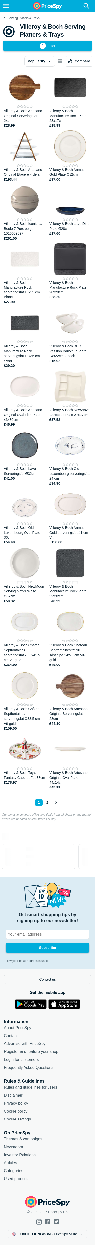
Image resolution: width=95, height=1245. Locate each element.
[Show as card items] (60, 61)
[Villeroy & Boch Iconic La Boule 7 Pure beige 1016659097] (25, 212)
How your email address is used (27, 961)
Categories (13, 1171)
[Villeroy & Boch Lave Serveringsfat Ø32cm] (25, 457)
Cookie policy (15, 1111)
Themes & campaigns (23, 1139)
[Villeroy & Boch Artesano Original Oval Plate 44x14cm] (70, 761)
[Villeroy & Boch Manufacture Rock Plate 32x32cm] (70, 575)
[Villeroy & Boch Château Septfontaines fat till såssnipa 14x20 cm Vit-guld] (70, 636)
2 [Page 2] (47, 802)
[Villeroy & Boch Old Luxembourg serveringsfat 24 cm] (70, 457)
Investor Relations (20, 1155)
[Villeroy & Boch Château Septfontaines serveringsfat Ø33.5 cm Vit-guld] (25, 700)
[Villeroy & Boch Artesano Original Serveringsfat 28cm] (70, 700)
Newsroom (13, 1147)
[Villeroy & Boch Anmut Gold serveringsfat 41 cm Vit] (70, 516)
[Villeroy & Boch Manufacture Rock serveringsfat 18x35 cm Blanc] (25, 274)
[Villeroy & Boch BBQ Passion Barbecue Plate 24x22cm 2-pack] (70, 337)
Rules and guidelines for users (30, 1087)
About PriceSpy (17, 1028)
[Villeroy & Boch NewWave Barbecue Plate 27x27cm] (70, 398)
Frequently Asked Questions (28, 1067)
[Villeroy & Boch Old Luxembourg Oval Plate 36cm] (25, 516)
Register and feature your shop (31, 1051)
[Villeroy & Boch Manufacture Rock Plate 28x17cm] (70, 99)
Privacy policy (16, 1103)
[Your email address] (47, 934)
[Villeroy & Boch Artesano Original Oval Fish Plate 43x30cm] (25, 398)
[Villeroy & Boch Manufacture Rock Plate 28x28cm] (70, 274)
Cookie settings (17, 1119)
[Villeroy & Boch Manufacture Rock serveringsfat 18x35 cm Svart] (25, 337)
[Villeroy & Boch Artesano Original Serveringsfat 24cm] (25, 99)
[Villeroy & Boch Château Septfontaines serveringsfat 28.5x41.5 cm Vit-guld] (25, 636)
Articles (10, 1163)
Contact (11, 1036)
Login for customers (21, 1059)
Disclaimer (13, 1095)
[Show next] (56, 802)
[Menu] (6, 6)
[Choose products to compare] (79, 61)
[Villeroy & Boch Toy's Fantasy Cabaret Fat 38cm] (25, 761)
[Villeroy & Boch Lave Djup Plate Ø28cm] (70, 212)
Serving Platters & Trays (24, 18)
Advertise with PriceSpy (25, 1043)
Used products (16, 1179)
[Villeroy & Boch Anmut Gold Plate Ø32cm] (70, 156)
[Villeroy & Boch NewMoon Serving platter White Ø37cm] (25, 575)
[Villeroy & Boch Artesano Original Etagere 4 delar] (25, 156)
